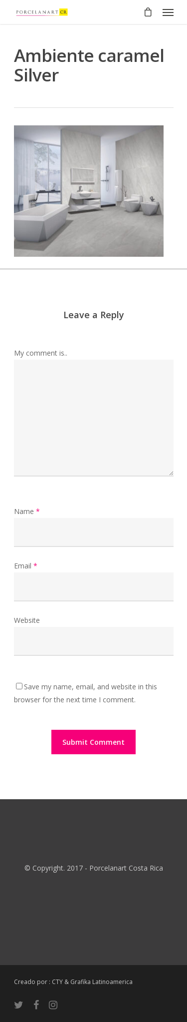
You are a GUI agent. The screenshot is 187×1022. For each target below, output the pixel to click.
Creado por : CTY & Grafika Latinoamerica (73, 982)
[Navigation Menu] (168, 12)
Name (27, 511)
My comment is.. (40, 353)
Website (27, 620)
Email (25, 565)
